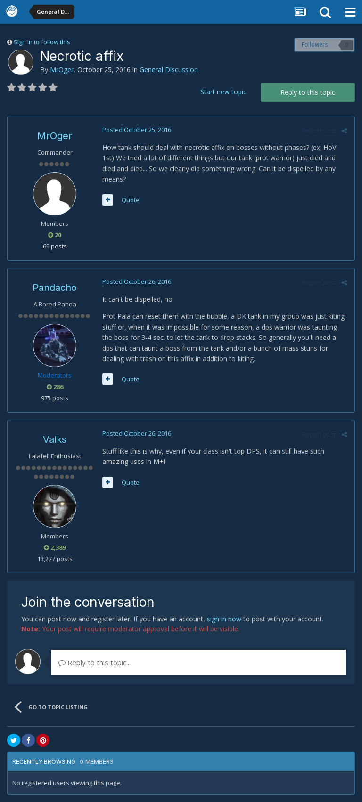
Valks (54, 439)
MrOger (62, 69)
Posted (136, 129)
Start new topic (223, 91)
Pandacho (55, 287)
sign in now (224, 618)
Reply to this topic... (94, 662)
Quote (130, 200)
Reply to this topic (307, 92)
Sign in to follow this (42, 42)
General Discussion (169, 69)
